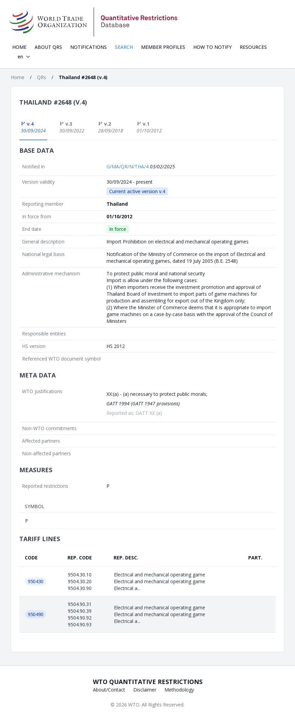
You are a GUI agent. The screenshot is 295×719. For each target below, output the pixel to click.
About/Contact (109, 689)
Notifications (88, 47)
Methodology (179, 689)
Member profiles (163, 47)
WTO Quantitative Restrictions (147, 682)
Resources (253, 47)
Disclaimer (144, 689)
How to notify (212, 47)
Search (124, 47)
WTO (133, 704)
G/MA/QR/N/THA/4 (128, 166)
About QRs (48, 47)
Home (19, 47)
